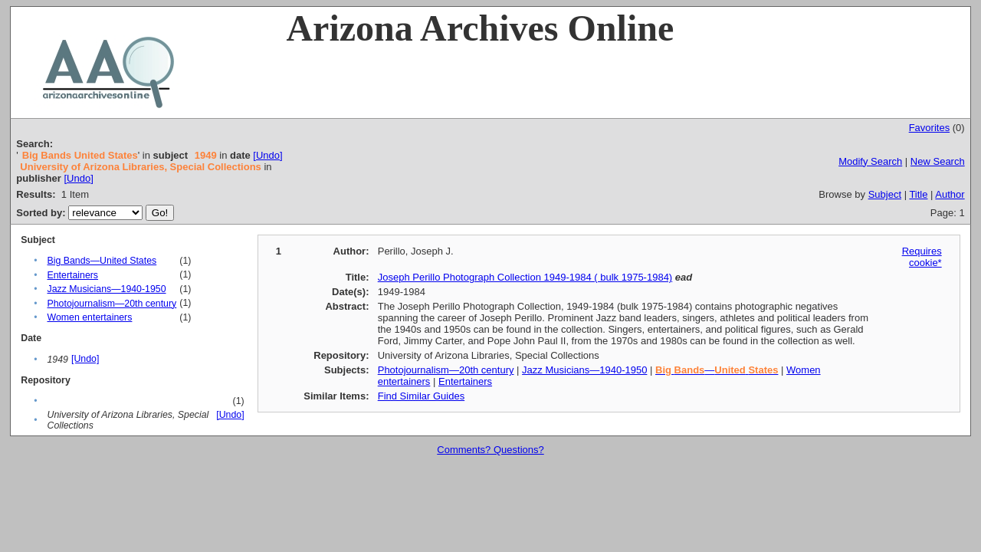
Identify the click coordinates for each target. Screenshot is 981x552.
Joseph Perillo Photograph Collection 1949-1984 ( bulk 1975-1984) (525, 277)
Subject (884, 194)
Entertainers (72, 275)
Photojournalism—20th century (111, 303)
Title (918, 194)
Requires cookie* (922, 256)
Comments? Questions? (490, 449)
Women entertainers (89, 317)
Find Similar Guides (421, 396)
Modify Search (870, 161)
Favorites (929, 127)
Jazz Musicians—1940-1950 (106, 289)
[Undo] (267, 155)
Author (949, 194)
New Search (937, 161)
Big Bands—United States (101, 260)
